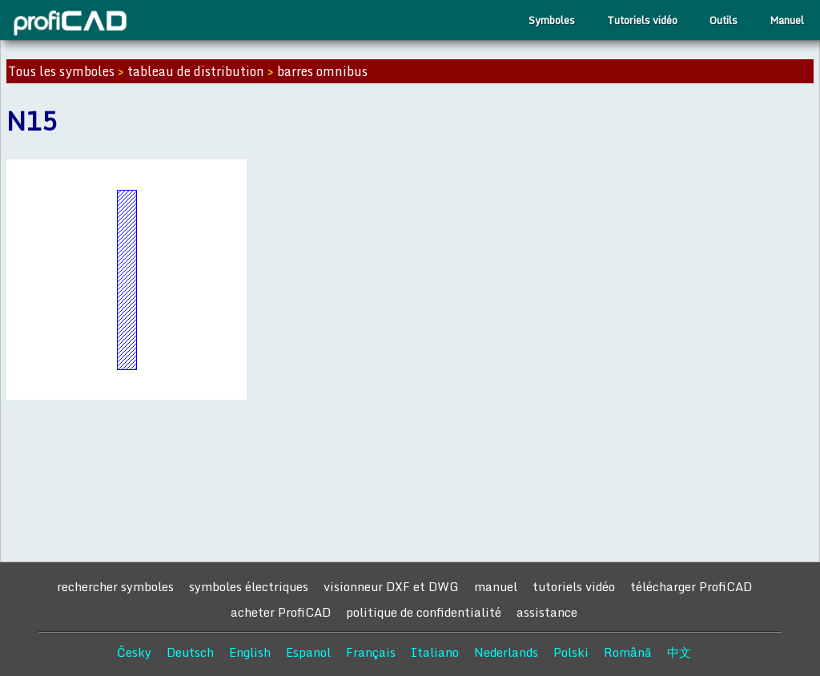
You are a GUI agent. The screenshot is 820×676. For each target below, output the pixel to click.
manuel (495, 586)
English (250, 652)
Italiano (435, 652)
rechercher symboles (115, 586)
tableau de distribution (195, 71)
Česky (134, 652)
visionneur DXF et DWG (391, 586)
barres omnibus (322, 71)
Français (371, 652)
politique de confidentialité (423, 612)
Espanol (308, 652)
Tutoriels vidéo (642, 20)
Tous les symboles (61, 71)
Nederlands (506, 652)
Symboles (552, 20)
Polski (571, 652)
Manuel (787, 20)
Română (628, 652)
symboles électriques (248, 586)
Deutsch (190, 652)
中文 (679, 652)
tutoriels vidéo (574, 586)
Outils (723, 20)
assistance (547, 612)
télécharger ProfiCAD (691, 586)
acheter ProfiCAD (281, 612)
